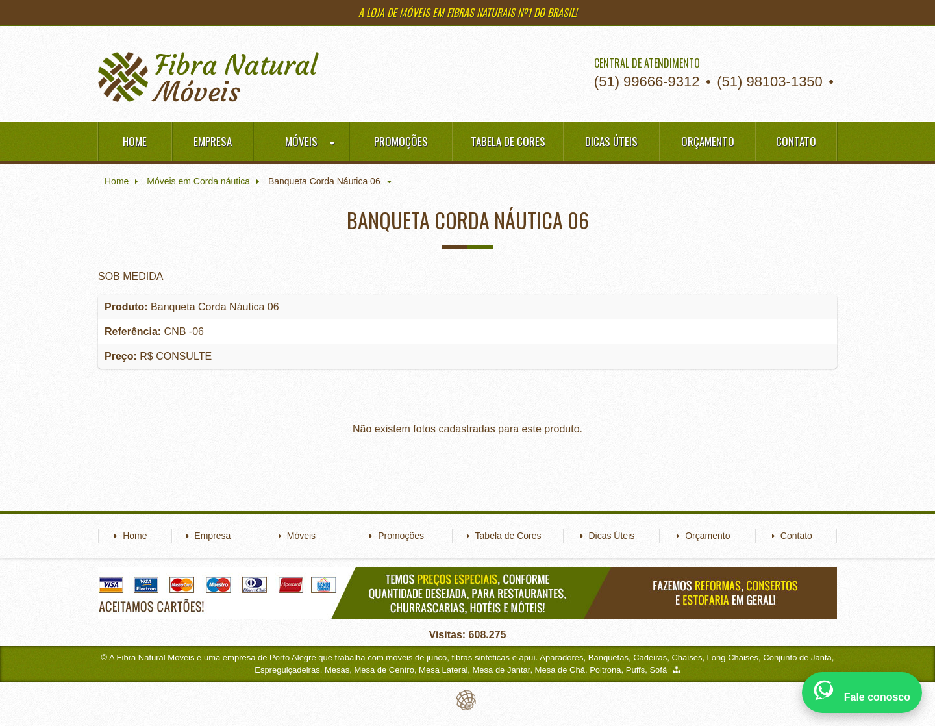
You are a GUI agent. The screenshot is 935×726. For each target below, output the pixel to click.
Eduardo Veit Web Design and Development (467, 700)
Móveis (309, 141)
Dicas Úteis (611, 141)
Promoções (401, 141)
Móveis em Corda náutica (198, 181)
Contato (796, 141)
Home (135, 141)
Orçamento (707, 141)
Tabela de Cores (508, 141)
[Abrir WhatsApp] (862, 692)
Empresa (212, 141)
